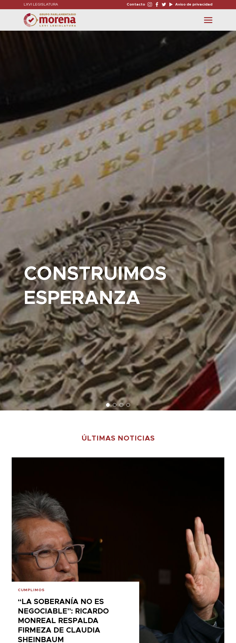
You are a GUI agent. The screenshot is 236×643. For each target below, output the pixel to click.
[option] (118, 217)
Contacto (136, 4)
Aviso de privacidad (193, 4)
